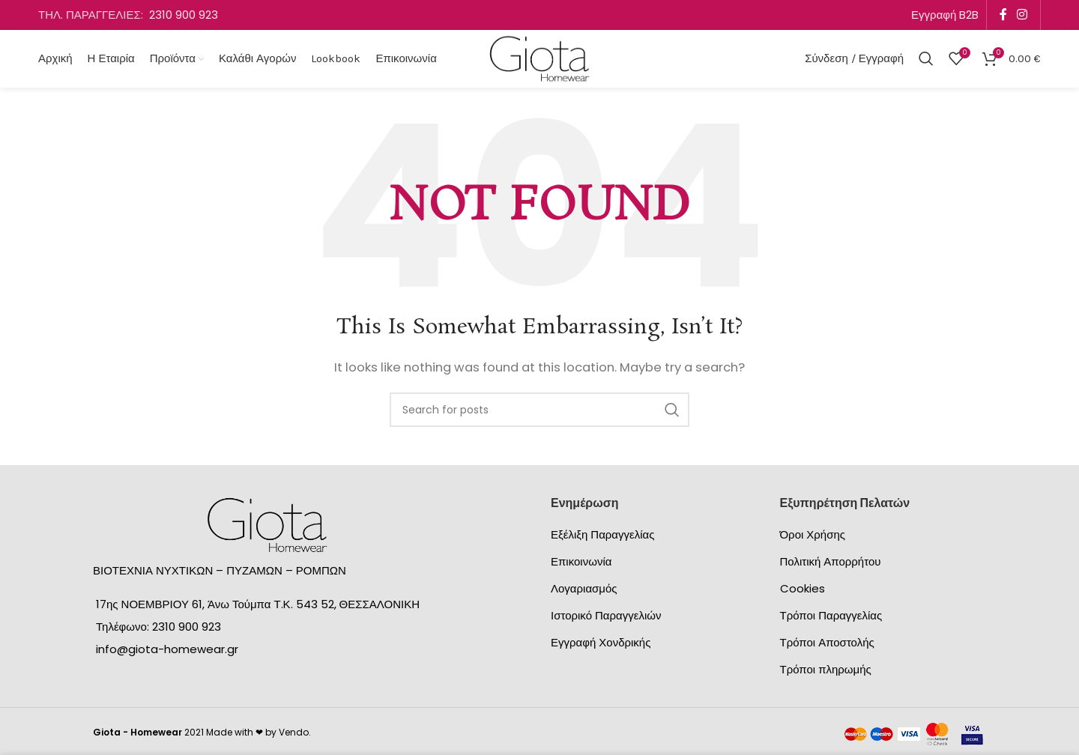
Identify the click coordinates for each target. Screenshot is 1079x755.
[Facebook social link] (1003, 14)
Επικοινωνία (581, 563)
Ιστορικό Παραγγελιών (606, 617)
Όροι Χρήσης (813, 537)
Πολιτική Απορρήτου (830, 563)
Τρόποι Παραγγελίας (831, 617)
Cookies (802, 590)
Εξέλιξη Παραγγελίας (602, 537)
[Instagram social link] (1022, 14)
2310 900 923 (183, 14)
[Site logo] (539, 59)
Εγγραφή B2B (945, 14)
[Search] (926, 60)
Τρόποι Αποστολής (827, 644)
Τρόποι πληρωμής (825, 671)
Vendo (294, 734)
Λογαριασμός (584, 590)
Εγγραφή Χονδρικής (600, 644)
